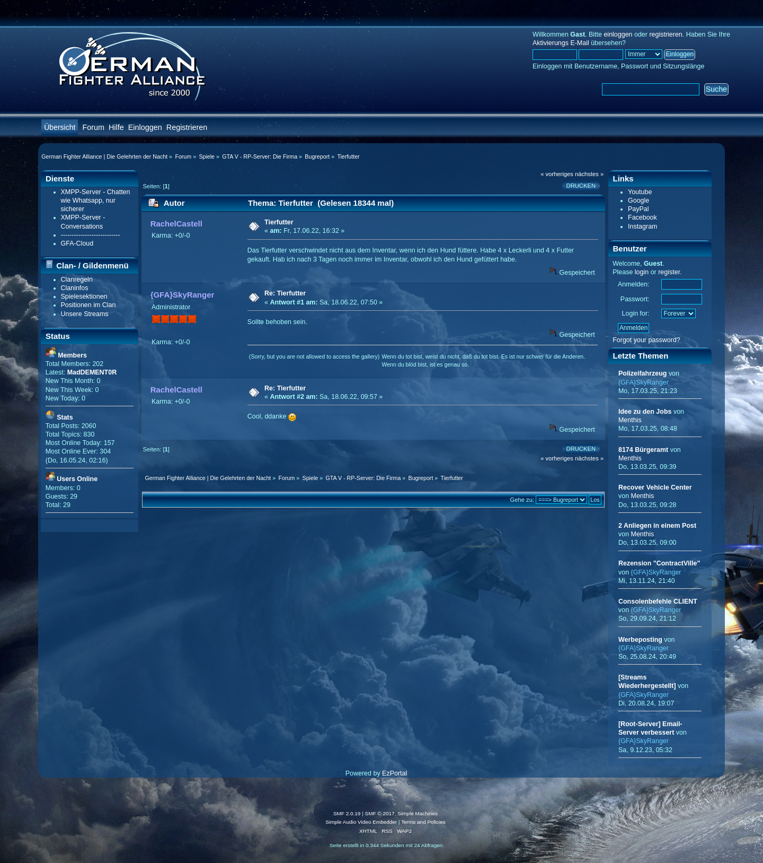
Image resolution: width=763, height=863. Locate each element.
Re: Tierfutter (285, 293)
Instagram (642, 226)
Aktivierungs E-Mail (561, 43)
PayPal (638, 209)
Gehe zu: (522, 499)
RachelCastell (176, 223)
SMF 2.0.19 (347, 813)
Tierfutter (279, 222)
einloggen (618, 34)
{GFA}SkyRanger (182, 294)
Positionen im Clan (88, 305)
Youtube (640, 192)
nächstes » (589, 174)
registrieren (665, 34)
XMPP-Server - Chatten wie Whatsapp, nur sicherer (95, 200)
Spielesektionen (84, 296)
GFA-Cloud (77, 243)
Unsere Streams (85, 314)
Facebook (642, 217)
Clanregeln (77, 279)
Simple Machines (417, 813)
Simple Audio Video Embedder (361, 822)
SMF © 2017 (380, 813)
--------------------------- (90, 235)
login (642, 272)
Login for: (636, 313)
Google (638, 200)
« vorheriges (556, 174)
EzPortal (394, 773)
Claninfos (74, 288)
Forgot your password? (646, 340)
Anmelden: (634, 284)
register (669, 272)
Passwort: (635, 299)
